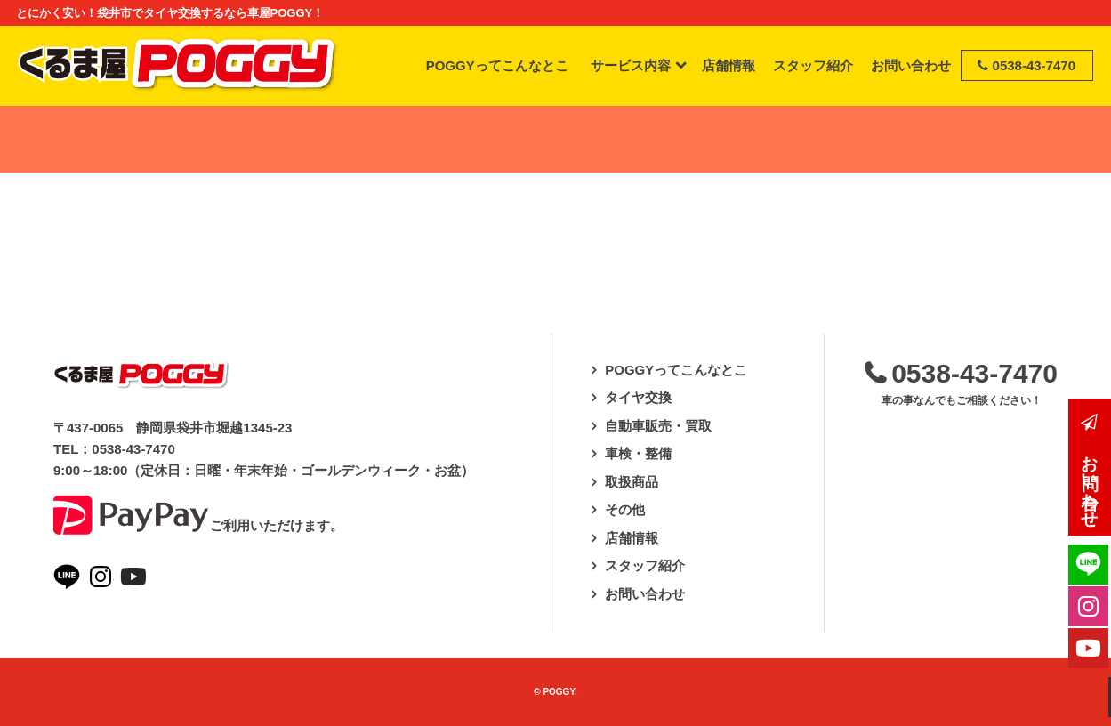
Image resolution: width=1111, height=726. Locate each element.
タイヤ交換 (638, 397)
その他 (625, 509)
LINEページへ (66, 576)
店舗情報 (631, 537)
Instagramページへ (100, 576)
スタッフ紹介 (645, 565)
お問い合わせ (645, 593)
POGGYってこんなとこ (676, 369)
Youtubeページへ (133, 576)
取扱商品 (631, 481)
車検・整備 (638, 453)
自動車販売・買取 (658, 425)
